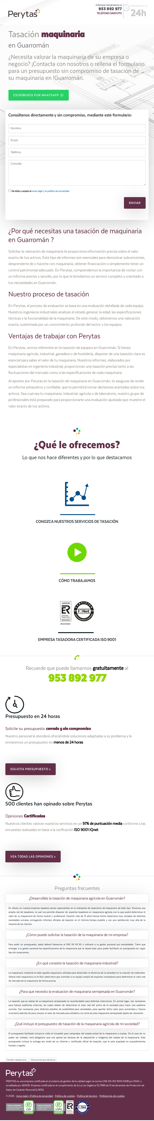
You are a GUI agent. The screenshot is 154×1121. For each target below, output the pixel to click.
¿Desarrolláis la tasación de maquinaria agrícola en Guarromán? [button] (77, 899)
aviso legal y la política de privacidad (50, 191)
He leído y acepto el (38, 191)
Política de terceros (87, 1096)
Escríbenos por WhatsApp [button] (38, 95)
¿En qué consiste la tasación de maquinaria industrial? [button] (77, 964)
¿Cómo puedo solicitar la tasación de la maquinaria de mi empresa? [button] (77, 935)
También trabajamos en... (17, 1060)
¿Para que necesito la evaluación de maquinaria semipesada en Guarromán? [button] (77, 992)
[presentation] (35, 205)
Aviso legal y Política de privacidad (34, 1096)
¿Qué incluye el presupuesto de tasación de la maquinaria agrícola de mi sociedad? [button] (77, 1025)
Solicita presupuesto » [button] (30, 770)
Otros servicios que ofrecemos (43, 1060)
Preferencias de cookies (112, 1096)
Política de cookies (65, 1096)
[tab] (77, 899)
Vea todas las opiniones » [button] (33, 857)
